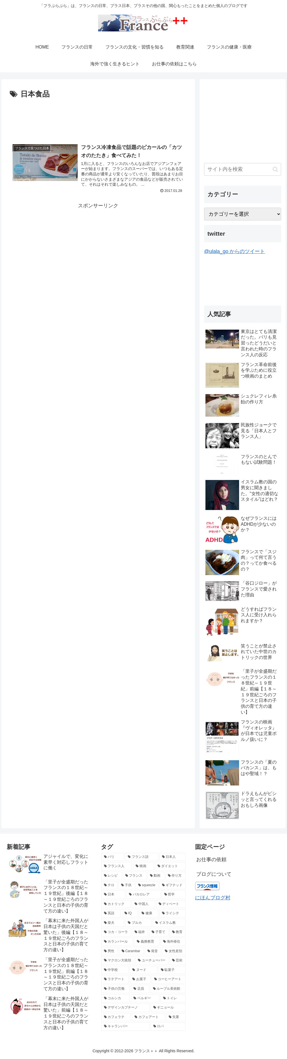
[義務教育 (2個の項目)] (146, 942)
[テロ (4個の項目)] (109, 885)
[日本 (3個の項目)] (113, 894)
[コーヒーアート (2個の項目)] (169, 979)
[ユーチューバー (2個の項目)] (151, 960)
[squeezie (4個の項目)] (147, 885)
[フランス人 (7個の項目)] (116, 866)
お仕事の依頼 (211, 859)
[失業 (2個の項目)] (176, 1017)
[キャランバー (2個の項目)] (125, 1026)
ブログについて (214, 874)
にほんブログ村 (212, 898)
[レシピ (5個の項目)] (111, 876)
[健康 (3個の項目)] (148, 913)
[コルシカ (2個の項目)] (115, 998)
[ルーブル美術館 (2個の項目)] (168, 989)
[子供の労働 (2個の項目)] (115, 989)
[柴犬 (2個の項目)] (112, 923)
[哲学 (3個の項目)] (174, 894)
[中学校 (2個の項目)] (115, 970)
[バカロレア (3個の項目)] (143, 894)
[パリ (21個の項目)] (112, 857)
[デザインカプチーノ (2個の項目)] (125, 1007)
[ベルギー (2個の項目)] (145, 998)
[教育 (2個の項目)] (178, 932)
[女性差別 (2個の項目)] (174, 951)
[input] (242, 169)
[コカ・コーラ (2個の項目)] (116, 932)
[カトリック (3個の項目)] (116, 904)
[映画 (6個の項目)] (143, 866)
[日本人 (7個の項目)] (172, 857)
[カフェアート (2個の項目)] (148, 1017)
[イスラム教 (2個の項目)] (169, 923)
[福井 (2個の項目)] (140, 932)
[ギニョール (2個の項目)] (168, 1007)
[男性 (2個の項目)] (109, 951)
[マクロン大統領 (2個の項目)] (117, 960)
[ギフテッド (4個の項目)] (172, 885)
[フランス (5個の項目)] (134, 876)
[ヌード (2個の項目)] (143, 970)
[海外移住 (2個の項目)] (173, 942)
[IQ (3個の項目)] (130, 913)
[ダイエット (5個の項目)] (170, 866)
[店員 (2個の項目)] (140, 989)
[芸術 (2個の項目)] (178, 960)
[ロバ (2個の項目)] (168, 1026)
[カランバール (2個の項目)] (117, 942)
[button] (275, 169)
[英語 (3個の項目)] (111, 913)
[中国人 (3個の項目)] (143, 904)
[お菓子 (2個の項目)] (140, 979)
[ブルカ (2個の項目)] (138, 923)
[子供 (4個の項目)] (127, 885)
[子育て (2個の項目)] (158, 932)
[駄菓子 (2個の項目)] (172, 970)
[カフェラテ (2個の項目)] (116, 1017)
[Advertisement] (98, 118)
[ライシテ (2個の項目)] (172, 913)
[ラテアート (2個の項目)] (115, 979)
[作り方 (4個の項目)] (175, 876)
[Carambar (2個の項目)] (131, 951)
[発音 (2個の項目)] (153, 951)
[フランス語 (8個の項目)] (141, 857)
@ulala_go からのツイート (234, 251)
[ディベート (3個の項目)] (171, 904)
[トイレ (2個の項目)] (173, 998)
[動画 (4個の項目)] (155, 876)
